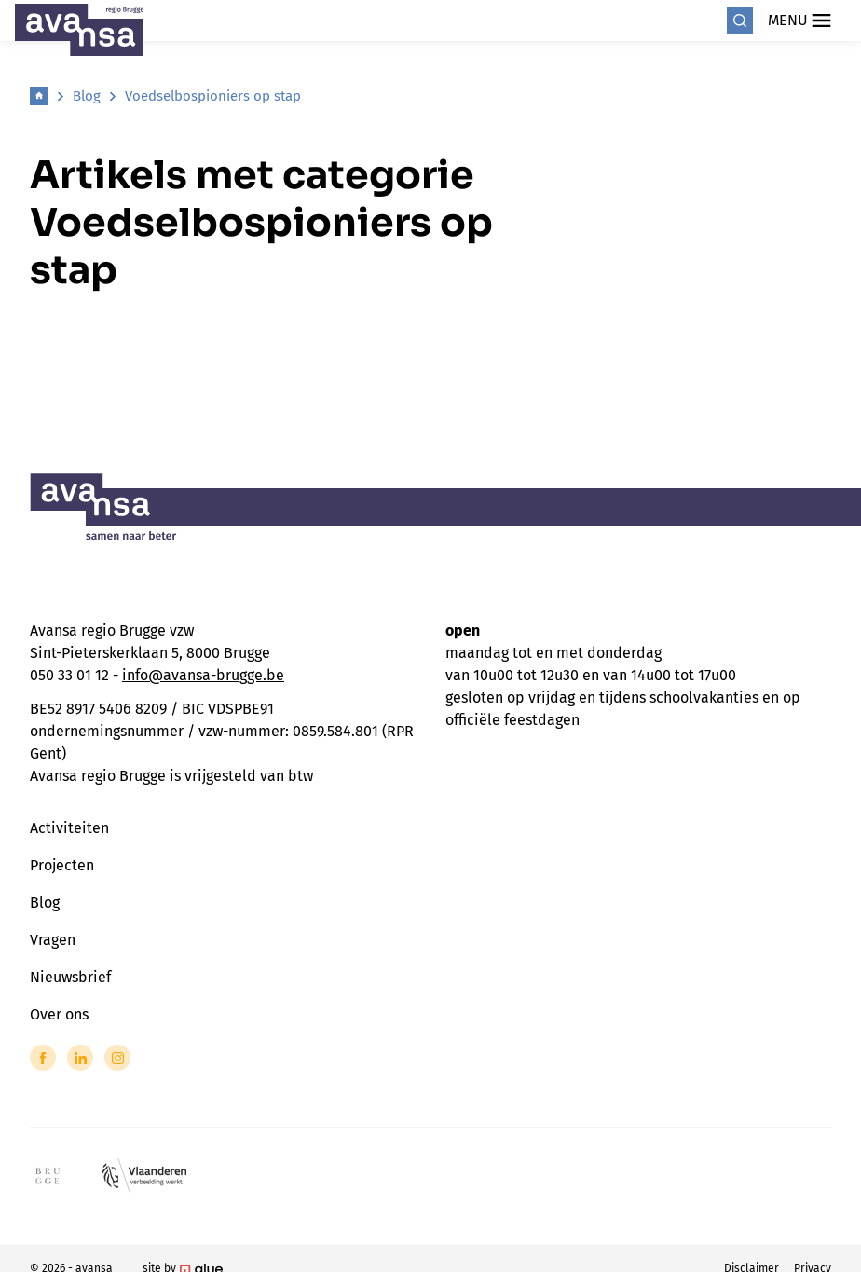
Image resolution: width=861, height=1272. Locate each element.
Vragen (52, 940)
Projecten (62, 865)
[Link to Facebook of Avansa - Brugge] (43, 1058)
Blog (87, 96)
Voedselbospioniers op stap (213, 96)
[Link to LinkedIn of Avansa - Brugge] (80, 1058)
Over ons (59, 1014)
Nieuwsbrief (70, 977)
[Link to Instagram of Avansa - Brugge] (117, 1058)
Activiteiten (69, 828)
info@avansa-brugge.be (203, 675)
